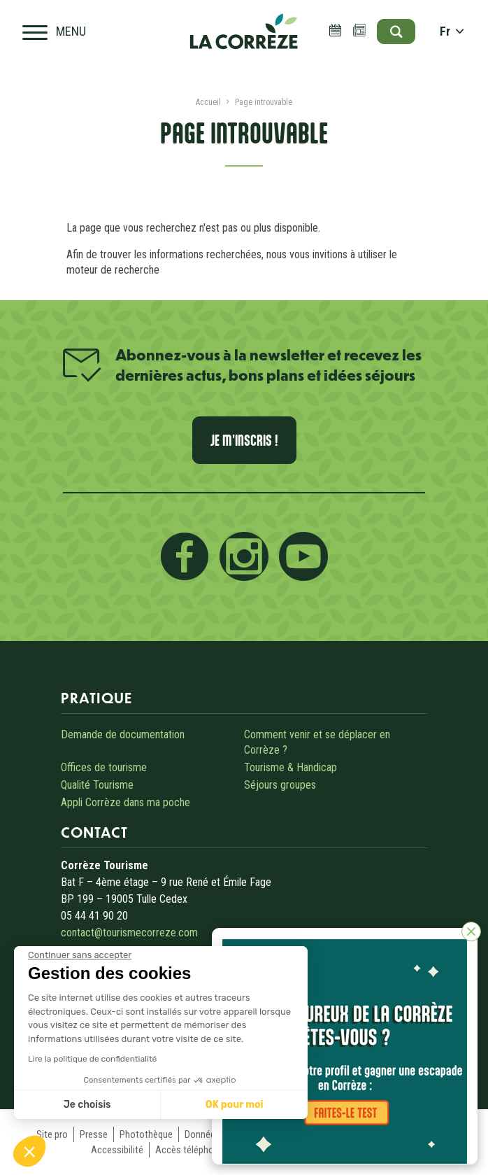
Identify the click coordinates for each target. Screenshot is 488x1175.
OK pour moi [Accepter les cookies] (235, 1105)
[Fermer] (471, 931)
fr (452, 31)
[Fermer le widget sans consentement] (79, 955)
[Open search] (396, 31)
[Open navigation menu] (54, 31)
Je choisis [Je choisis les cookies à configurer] (87, 1105)
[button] (29, 1151)
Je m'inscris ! (244, 440)
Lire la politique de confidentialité (92, 1059)
